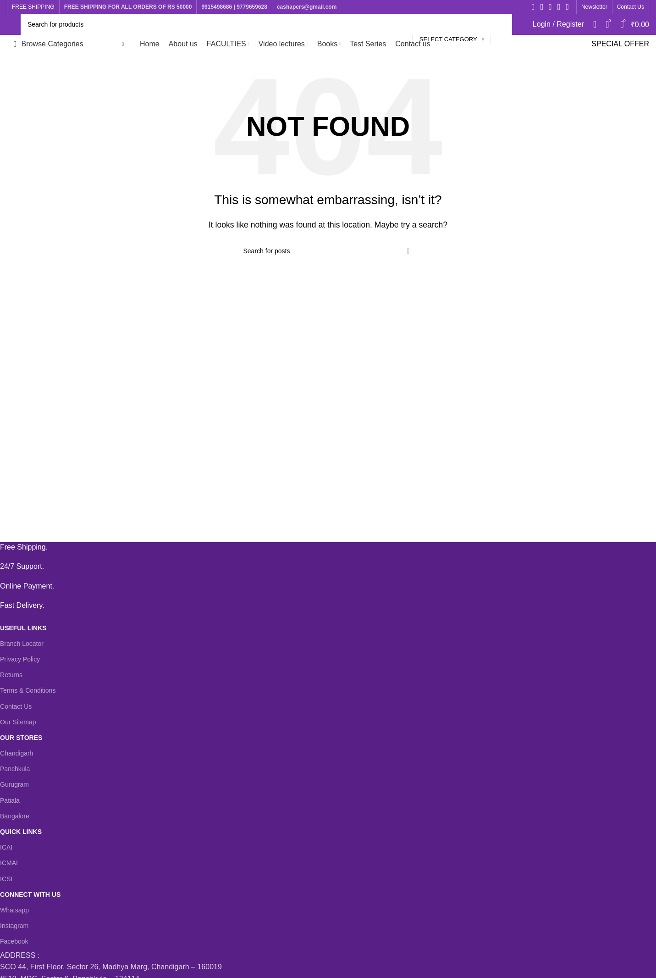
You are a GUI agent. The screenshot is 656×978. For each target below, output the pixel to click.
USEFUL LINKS (23, 628)
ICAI (6, 847)
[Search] (266, 24)
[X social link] (542, 7)
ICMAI (9, 863)
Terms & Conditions (27, 690)
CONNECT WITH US (30, 894)
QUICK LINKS (21, 831)
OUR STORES (21, 737)
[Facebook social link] (533, 7)
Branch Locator (22, 643)
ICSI (6, 879)
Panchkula (15, 768)
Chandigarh (16, 753)
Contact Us (16, 706)
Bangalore (14, 816)
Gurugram (14, 784)
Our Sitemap (18, 722)
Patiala (10, 800)
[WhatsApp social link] (567, 7)
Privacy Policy (20, 659)
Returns (11, 674)
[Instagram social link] (550, 7)
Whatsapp (14, 910)
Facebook (14, 941)
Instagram (14, 925)
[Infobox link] (321, 547)
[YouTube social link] (559, 7)
